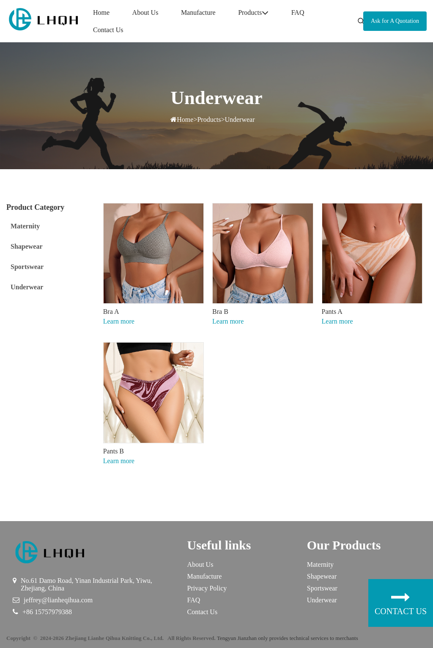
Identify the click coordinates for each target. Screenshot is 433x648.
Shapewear (322, 576)
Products (253, 13)
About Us (145, 12)
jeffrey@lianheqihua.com (58, 600)
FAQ (297, 12)
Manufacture (198, 12)
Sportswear (322, 588)
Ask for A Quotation (395, 21)
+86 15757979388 (47, 611)
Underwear (240, 119)
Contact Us (108, 29)
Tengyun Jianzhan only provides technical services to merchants (287, 638)
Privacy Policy (207, 588)
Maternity (320, 564)
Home (101, 12)
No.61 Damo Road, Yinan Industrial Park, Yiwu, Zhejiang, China (86, 584)
